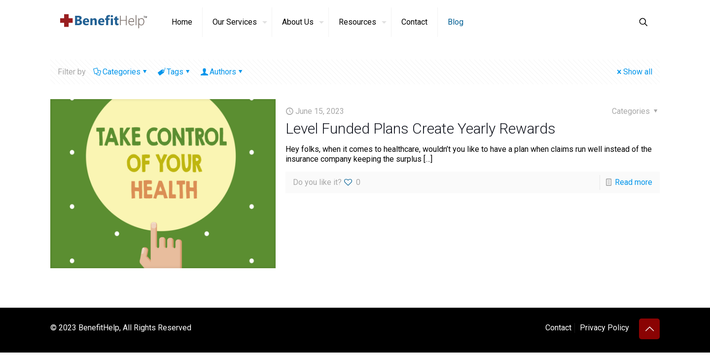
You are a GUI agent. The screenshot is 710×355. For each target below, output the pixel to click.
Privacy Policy (604, 327)
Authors (222, 71)
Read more (633, 182)
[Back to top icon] (649, 329)
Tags (174, 71)
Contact (558, 327)
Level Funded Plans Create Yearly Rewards (420, 128)
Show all (633, 71)
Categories (120, 71)
